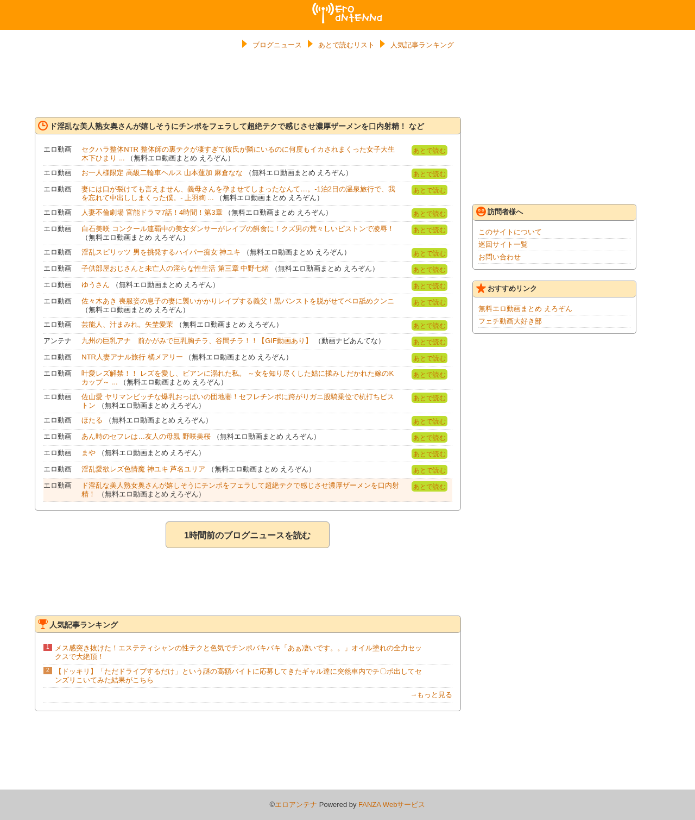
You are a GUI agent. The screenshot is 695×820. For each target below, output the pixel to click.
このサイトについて (510, 232)
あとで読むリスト (346, 45)
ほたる (92, 420)
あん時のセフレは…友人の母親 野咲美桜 (146, 436)
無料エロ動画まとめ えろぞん (525, 309)
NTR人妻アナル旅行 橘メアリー (131, 357)
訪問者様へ (499, 211)
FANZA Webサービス (391, 804)
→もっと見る (431, 695)
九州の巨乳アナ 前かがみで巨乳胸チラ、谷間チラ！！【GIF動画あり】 (196, 341)
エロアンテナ (347, 7)
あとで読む (429, 150)
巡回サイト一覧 (503, 244)
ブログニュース (277, 45)
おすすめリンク (506, 288)
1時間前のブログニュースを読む (247, 535)
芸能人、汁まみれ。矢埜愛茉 (127, 324)
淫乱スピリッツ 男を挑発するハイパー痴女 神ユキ (161, 252)
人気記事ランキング (422, 45)
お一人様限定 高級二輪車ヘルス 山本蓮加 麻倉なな (162, 173)
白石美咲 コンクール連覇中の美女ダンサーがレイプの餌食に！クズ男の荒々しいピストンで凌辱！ (237, 229)
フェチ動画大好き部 (510, 321)
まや (88, 453)
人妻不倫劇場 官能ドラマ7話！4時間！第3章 (151, 212)
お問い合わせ (499, 257)
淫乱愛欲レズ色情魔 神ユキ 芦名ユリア (143, 469)
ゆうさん (95, 285)
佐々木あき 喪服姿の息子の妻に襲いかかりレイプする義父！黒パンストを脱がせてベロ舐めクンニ (237, 301)
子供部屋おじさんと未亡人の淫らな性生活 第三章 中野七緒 (175, 268)
